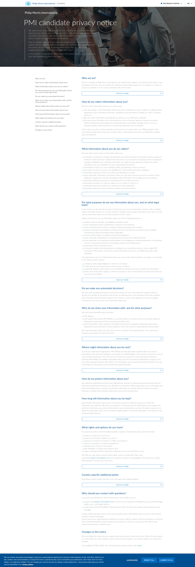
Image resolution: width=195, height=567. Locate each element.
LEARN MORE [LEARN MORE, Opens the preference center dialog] (132, 561)
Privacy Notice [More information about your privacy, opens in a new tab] (27, 566)
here (89, 510)
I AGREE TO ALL (166, 561)
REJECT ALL (149, 561)
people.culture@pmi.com (100, 458)
